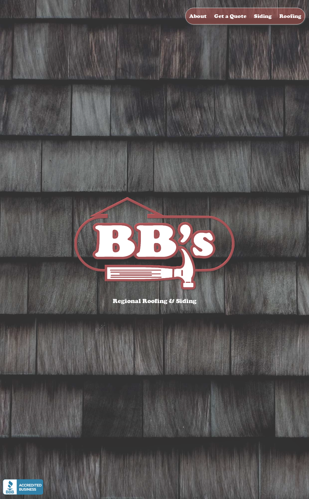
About (198, 16)
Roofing (290, 16)
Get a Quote (230, 16)
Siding (263, 16)
